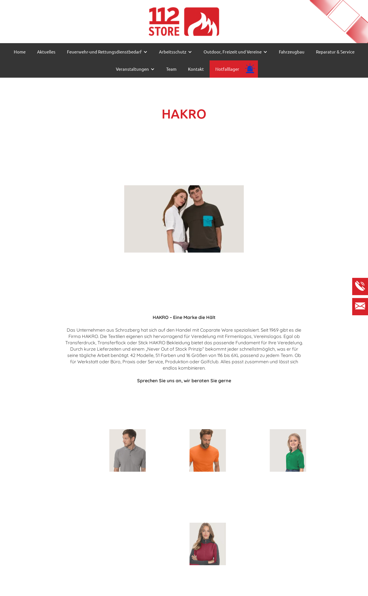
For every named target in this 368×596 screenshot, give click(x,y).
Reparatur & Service (335, 51)
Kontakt (196, 69)
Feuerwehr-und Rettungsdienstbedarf (104, 51)
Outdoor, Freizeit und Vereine (233, 51)
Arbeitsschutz (172, 51)
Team (171, 69)
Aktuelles (46, 51)
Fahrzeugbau (291, 51)
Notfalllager (227, 69)
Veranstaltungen (132, 69)
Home (20, 51)
